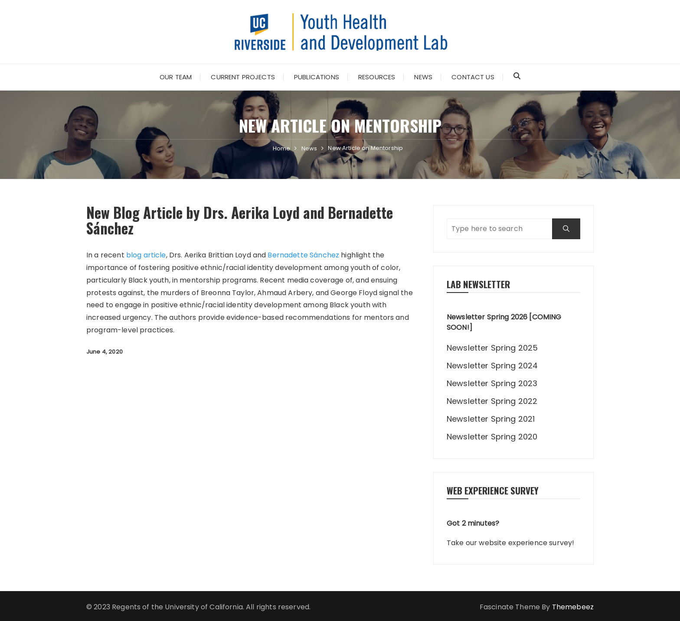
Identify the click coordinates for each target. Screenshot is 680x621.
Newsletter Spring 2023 (492, 383)
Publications (316, 76)
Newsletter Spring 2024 (492, 365)
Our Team (176, 76)
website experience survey (525, 543)
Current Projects (243, 76)
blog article (146, 255)
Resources (376, 76)
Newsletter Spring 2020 (492, 436)
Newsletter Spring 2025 (492, 347)
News (423, 76)
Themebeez (573, 607)
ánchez (326, 255)
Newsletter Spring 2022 (492, 401)
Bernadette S (291, 255)
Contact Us (472, 76)
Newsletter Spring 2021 (491, 418)
